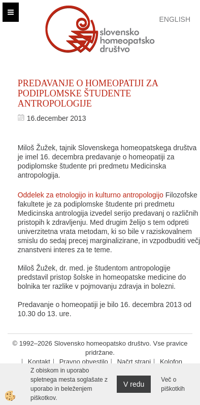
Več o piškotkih (173, 384)
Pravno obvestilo (83, 361)
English (174, 19)
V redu (133, 384)
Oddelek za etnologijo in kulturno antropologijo (90, 195)
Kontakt (39, 361)
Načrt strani (134, 361)
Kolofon (171, 361)
